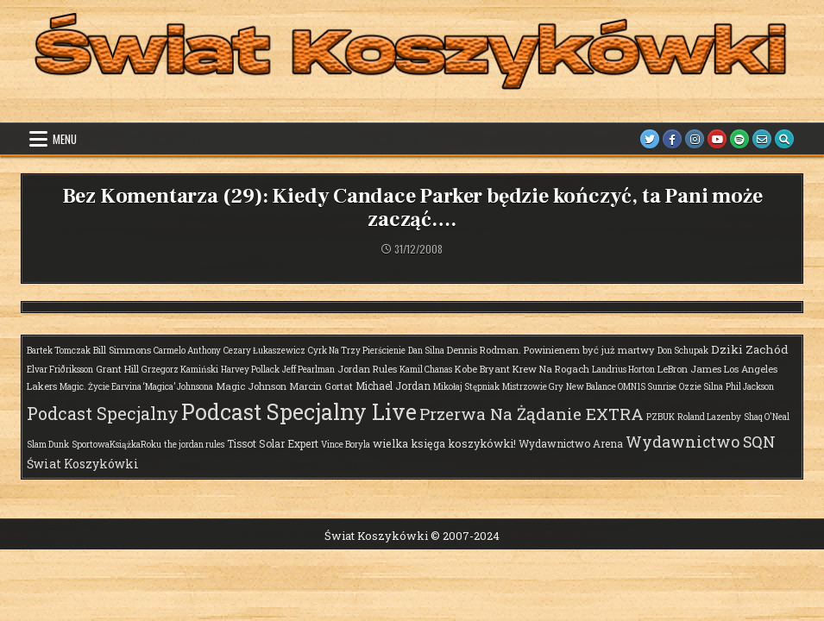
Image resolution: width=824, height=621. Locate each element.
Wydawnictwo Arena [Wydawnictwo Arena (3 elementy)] (571, 443)
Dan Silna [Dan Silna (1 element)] (426, 350)
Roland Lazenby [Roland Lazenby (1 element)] (709, 417)
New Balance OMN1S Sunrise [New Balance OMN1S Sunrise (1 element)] (621, 386)
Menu (65, 138)
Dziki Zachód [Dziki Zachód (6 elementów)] (750, 349)
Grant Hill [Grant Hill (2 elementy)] (117, 368)
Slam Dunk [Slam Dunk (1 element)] (48, 444)
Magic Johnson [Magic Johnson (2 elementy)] (251, 386)
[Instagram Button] (694, 138)
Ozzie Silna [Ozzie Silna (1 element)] (701, 386)
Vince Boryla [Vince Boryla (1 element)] (345, 444)
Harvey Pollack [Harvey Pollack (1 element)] (250, 369)
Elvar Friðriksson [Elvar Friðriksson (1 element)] (60, 369)
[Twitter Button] (649, 138)
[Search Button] (784, 138)
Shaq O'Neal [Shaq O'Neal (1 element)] (766, 417)
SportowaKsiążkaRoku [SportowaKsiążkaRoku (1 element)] (116, 444)
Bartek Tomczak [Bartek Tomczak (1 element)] (59, 350)
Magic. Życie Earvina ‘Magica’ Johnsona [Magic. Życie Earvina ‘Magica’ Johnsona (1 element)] (136, 386)
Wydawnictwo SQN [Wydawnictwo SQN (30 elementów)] (701, 441)
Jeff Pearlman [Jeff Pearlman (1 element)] (308, 369)
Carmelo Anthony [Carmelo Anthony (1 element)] (187, 350)
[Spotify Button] (739, 138)
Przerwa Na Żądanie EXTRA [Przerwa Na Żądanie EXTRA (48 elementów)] (531, 413)
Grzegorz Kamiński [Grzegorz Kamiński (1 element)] (180, 369)
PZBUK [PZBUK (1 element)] (660, 417)
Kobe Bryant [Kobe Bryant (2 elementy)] (482, 368)
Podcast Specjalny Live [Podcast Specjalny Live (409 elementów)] (299, 412)
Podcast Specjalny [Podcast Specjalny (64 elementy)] (103, 413)
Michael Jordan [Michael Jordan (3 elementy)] (393, 385)
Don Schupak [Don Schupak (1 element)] (682, 350)
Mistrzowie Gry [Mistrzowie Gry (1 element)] (532, 386)
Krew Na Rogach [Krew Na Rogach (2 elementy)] (551, 368)
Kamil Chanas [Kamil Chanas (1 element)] (425, 369)
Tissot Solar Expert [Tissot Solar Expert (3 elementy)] (272, 443)
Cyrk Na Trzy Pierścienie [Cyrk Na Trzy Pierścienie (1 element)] (357, 350)
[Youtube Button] (717, 138)
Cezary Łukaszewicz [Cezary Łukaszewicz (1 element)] (264, 350)
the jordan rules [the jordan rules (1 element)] (194, 444)
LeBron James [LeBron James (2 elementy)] (689, 368)
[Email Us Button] (761, 138)
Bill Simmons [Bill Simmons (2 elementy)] (122, 349)
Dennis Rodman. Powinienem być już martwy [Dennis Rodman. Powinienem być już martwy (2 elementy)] (551, 349)
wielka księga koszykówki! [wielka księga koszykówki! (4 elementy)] (444, 443)
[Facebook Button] (672, 138)
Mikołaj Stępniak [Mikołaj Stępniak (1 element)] (466, 386)
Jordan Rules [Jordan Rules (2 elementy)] (367, 368)
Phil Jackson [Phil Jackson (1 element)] (750, 386)
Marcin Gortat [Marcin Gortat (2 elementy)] (321, 386)
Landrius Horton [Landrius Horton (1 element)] (623, 369)
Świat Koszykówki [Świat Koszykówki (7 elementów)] (83, 463)
